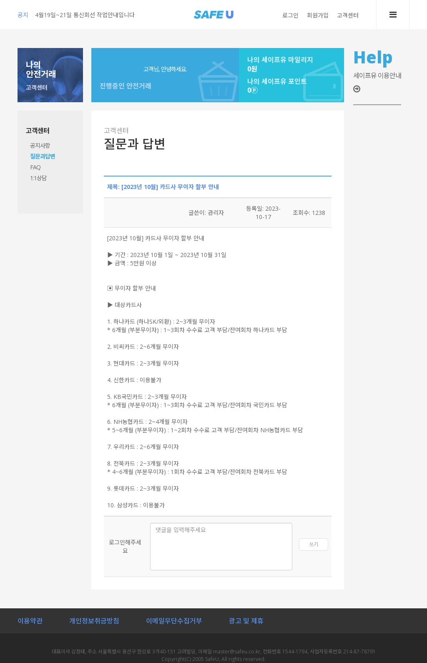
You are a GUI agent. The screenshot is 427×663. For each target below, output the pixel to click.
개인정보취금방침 (94, 620)
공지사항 (40, 145)
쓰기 (313, 544)
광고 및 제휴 (246, 620)
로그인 (290, 15)
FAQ (35, 167)
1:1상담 (38, 178)
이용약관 (30, 620)
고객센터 (348, 15)
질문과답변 (42, 156)
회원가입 (318, 15)
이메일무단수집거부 (174, 620)
